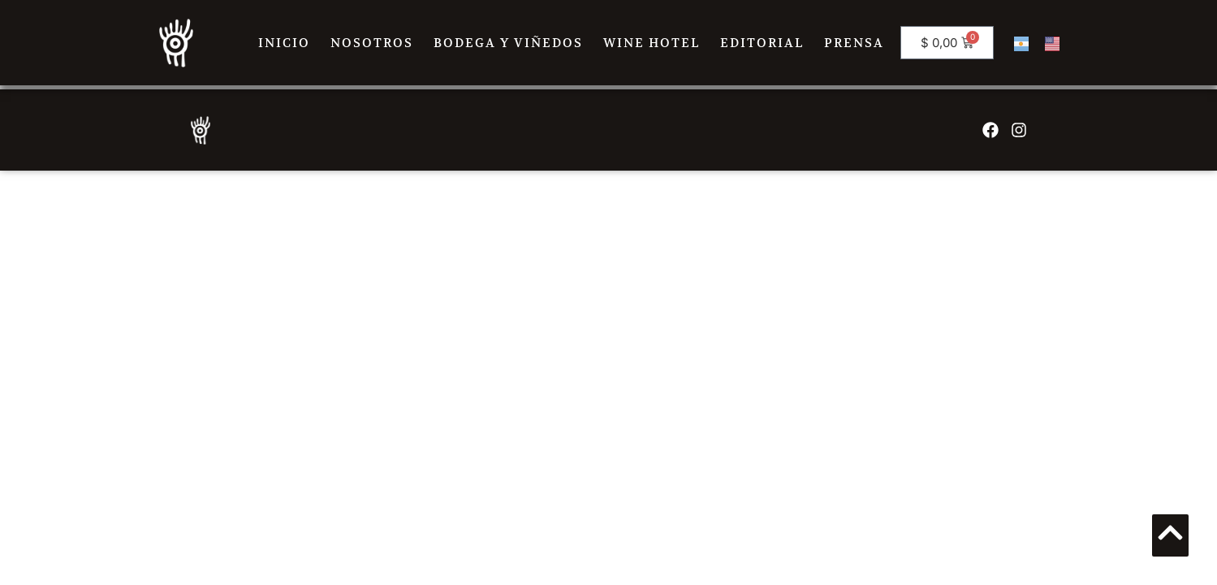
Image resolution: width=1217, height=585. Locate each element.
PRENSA (854, 42)
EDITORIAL (762, 42)
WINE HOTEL (651, 42)
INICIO (284, 42)
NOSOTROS (371, 42)
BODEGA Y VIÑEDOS (508, 42)
